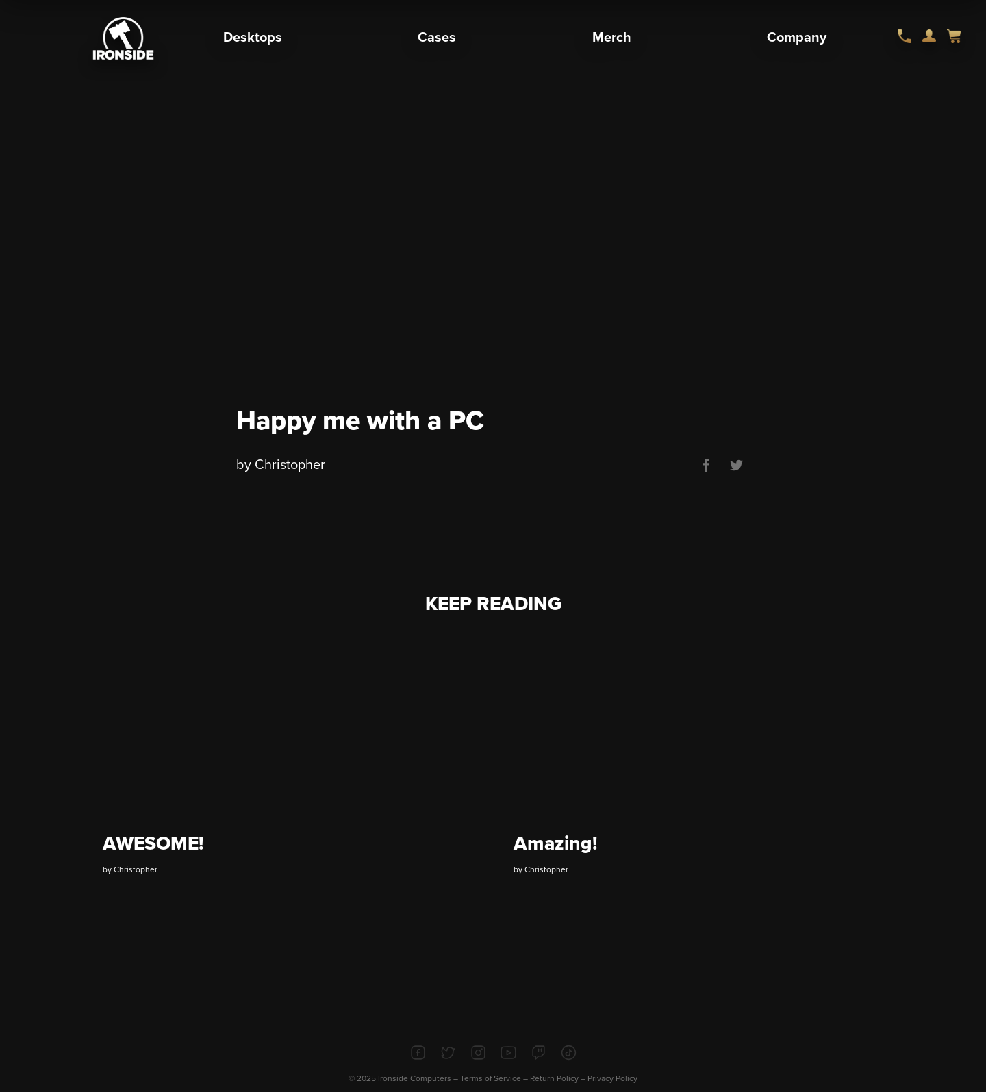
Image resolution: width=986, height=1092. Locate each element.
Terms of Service (490, 1078)
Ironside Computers (414, 1078)
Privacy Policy (612, 1078)
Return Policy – (558, 1078)
